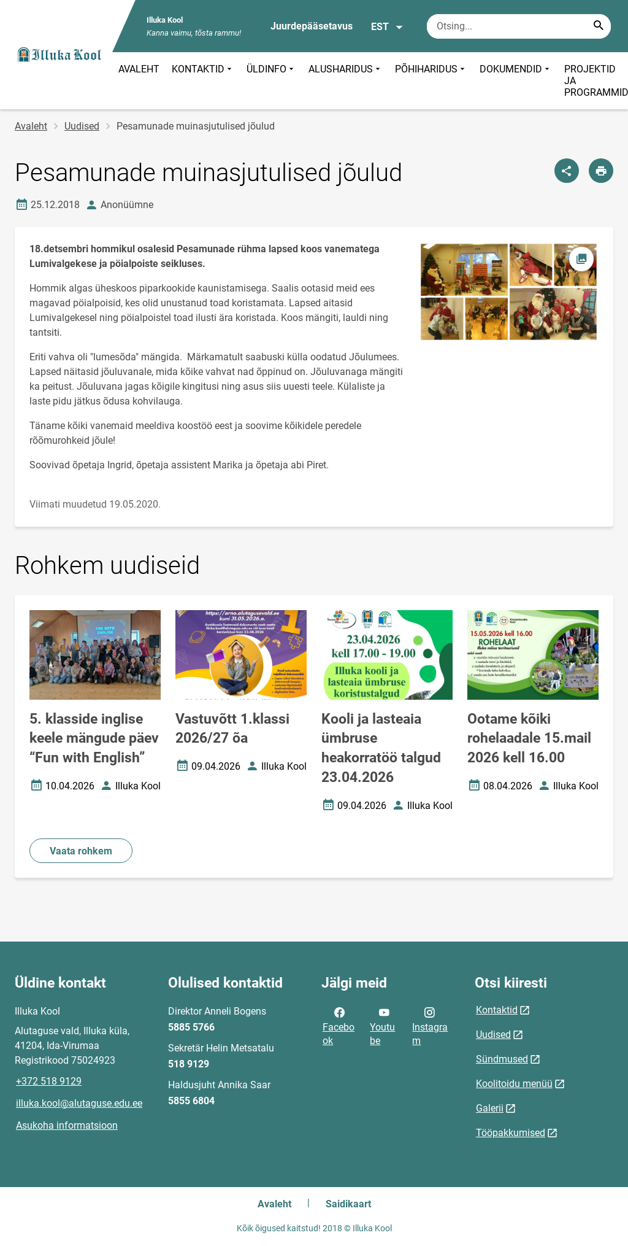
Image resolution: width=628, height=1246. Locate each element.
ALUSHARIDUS (345, 80)
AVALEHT (138, 69)
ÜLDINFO (271, 80)
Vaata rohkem (81, 851)
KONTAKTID (203, 80)
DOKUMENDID (516, 80)
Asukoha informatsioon (67, 1125)
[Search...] (598, 26)
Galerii (490, 1108)
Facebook (338, 1025)
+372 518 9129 (49, 1081)
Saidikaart (348, 1204)
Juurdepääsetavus (311, 26)
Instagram (430, 1025)
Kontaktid (497, 1010)
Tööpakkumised (510, 1133)
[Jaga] (566, 170)
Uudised (81, 126)
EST (387, 27)
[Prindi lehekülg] (601, 170)
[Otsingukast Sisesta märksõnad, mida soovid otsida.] (519, 26)
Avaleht (31, 126)
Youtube (382, 1025)
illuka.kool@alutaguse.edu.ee (79, 1103)
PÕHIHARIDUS (431, 80)
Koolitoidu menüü (514, 1083)
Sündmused (502, 1059)
